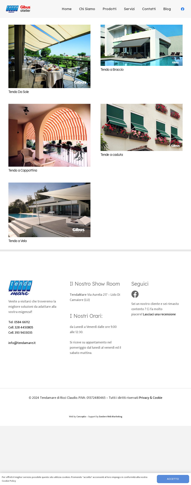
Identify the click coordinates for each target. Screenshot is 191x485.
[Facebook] (182, 9)
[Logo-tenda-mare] (19, 9)
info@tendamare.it (22, 343)
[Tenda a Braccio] (142, 27)
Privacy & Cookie (150, 398)
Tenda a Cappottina (22, 170)
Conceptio (81, 416)
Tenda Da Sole (18, 92)
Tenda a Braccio (112, 69)
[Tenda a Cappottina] (49, 106)
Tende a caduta (112, 154)
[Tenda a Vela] (49, 185)
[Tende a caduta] (142, 106)
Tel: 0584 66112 (19, 322)
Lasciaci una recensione (159, 314)
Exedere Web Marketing (110, 416)
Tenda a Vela (17, 241)
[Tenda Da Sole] (49, 27)
